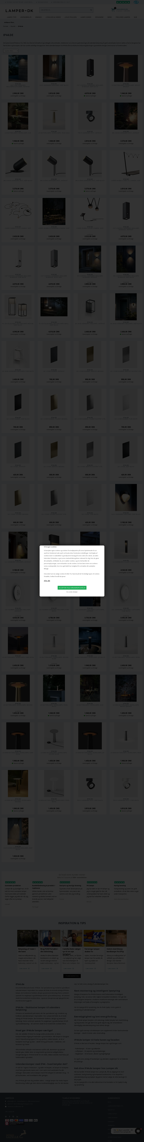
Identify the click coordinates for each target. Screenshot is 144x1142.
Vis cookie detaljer (72, 592)
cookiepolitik (52, 566)
